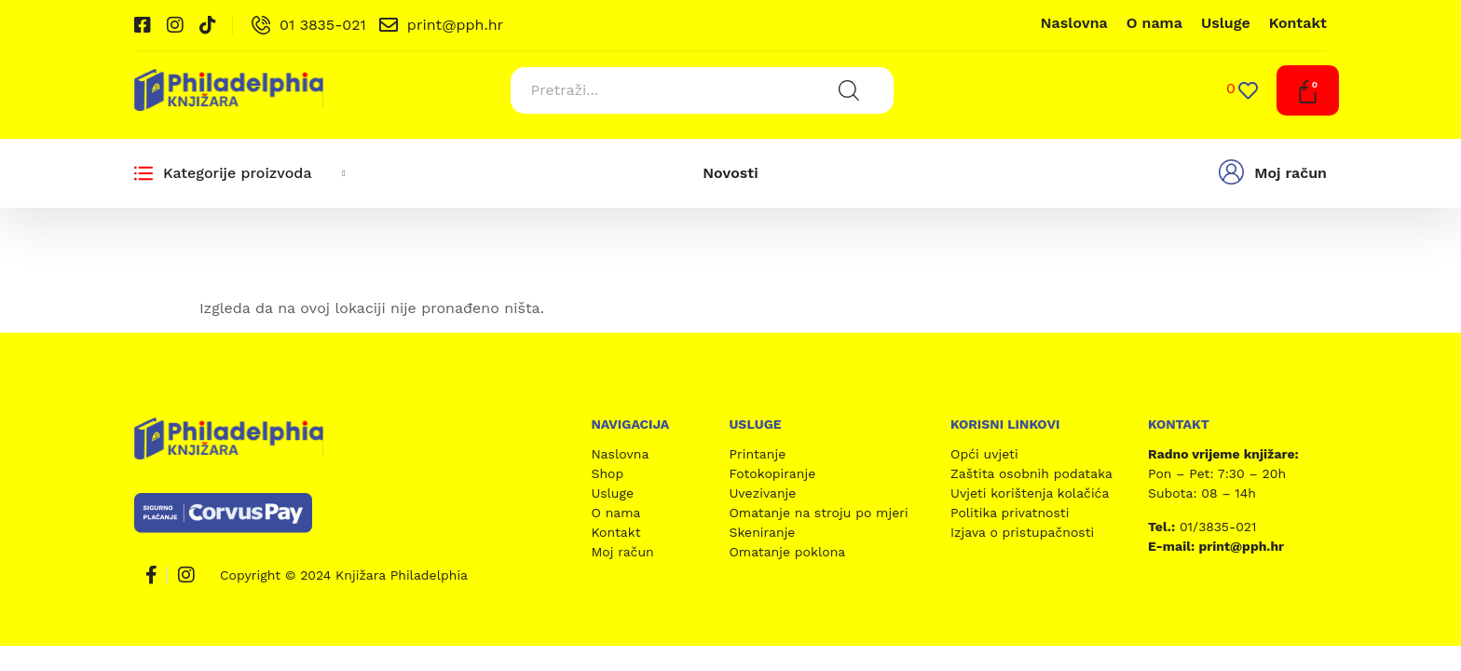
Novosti (730, 173)
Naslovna (1074, 23)
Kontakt (1298, 23)
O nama (1154, 23)
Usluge (1225, 23)
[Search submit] (849, 90)
